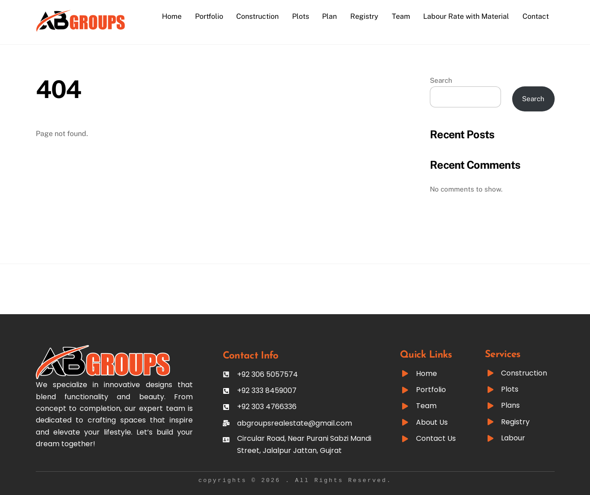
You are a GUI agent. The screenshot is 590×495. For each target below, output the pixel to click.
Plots (300, 16)
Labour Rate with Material (466, 16)
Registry (364, 16)
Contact (535, 16)
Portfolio (209, 16)
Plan (329, 16)
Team (401, 16)
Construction (257, 16)
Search (441, 80)
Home (172, 16)
